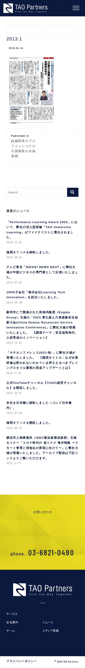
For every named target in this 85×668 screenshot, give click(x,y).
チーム (10, 630)
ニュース (48, 622)
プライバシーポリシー (21, 661)
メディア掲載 (51, 630)
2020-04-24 (16, 47)
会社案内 (12, 622)
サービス (12, 614)
